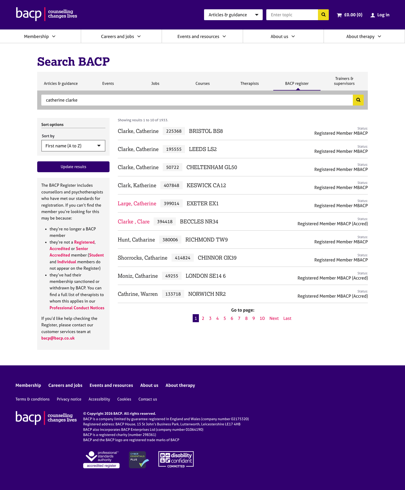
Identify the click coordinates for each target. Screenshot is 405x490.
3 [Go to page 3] (210, 318)
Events (108, 86)
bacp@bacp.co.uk (58, 338)
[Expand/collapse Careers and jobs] (139, 36)
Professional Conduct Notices (77, 307)
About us (279, 36)
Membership (36, 36)
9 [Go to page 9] (253, 318)
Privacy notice (69, 399)
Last (287, 318)
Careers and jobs (117, 36)
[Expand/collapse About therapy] (379, 36)
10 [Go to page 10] (262, 318)
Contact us (147, 399)
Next (274, 318)
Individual (66, 261)
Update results (73, 166)
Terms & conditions (32, 399)
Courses (202, 86)
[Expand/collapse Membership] (54, 36)
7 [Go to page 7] (239, 318)
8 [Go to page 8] (246, 318)
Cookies (124, 399)
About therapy (360, 36)
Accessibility (99, 399)
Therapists (249, 86)
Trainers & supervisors (344, 83)
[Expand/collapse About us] (293, 36)
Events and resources (198, 36)
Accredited (60, 248)
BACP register (297, 86)
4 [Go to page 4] (217, 318)
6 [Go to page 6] (232, 318)
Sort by (48, 135)
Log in (383, 14)
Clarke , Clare (134, 221)
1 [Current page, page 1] (195, 318)
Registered (84, 242)
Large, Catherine (137, 203)
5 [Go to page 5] (224, 318)
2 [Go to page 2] (203, 318)
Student (96, 255)
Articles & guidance (61, 86)
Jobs (155, 86)
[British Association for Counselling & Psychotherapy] (46, 14)
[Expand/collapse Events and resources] (224, 36)
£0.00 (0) (353, 14)
